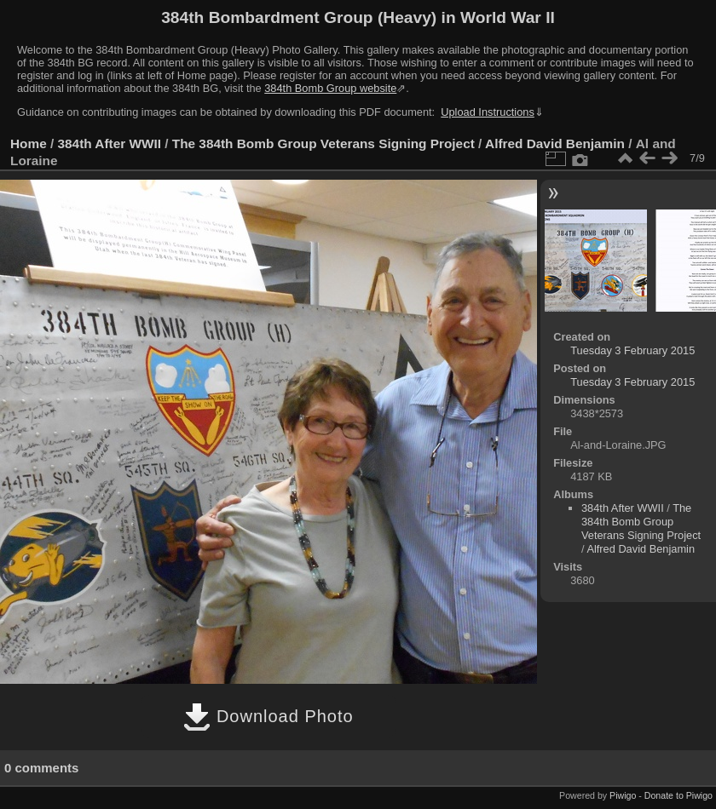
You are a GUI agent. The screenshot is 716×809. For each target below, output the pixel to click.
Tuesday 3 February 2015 (632, 350)
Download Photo (268, 716)
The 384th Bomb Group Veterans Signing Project (323, 143)
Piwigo (622, 795)
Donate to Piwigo (678, 795)
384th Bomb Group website (330, 88)
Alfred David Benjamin (555, 143)
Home (28, 143)
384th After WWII (109, 143)
